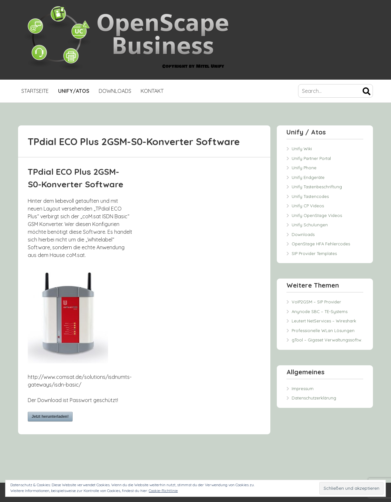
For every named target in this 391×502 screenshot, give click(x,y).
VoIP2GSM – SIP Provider (316, 301)
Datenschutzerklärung (314, 397)
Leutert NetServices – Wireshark (324, 320)
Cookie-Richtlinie (163, 490)
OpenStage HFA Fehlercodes (321, 243)
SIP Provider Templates (314, 253)
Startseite (35, 91)
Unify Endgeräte (308, 177)
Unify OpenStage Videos (317, 215)
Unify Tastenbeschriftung (317, 186)
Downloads (115, 91)
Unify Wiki (302, 148)
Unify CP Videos (308, 205)
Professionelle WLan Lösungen (323, 330)
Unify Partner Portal (311, 158)
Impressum (303, 388)
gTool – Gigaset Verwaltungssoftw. (327, 339)
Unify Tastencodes (310, 196)
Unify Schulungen (310, 224)
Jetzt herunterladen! (50, 416)
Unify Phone (304, 167)
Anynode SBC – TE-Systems (319, 311)
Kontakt (152, 91)
